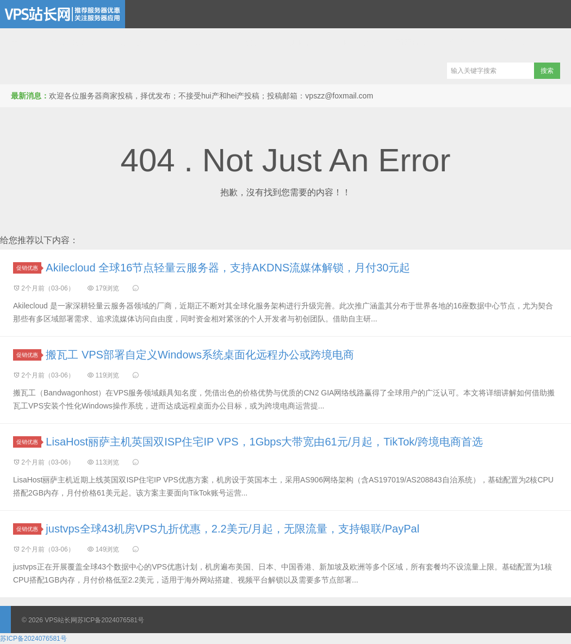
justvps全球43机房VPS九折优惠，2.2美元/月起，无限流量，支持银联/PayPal (232, 529)
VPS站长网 (62, 14)
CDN (200, 42)
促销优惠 (28, 268)
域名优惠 (246, 42)
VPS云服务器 (71, 42)
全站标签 (517, 42)
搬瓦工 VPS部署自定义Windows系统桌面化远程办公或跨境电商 (200, 355)
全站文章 (464, 42)
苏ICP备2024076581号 (110, 620)
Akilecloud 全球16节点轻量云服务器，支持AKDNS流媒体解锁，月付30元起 (228, 268)
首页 (18, 42)
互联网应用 (302, 42)
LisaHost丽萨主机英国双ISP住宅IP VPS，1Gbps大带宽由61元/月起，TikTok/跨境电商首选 (264, 442)
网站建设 (359, 42)
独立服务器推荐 (143, 42)
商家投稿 (411, 42)
